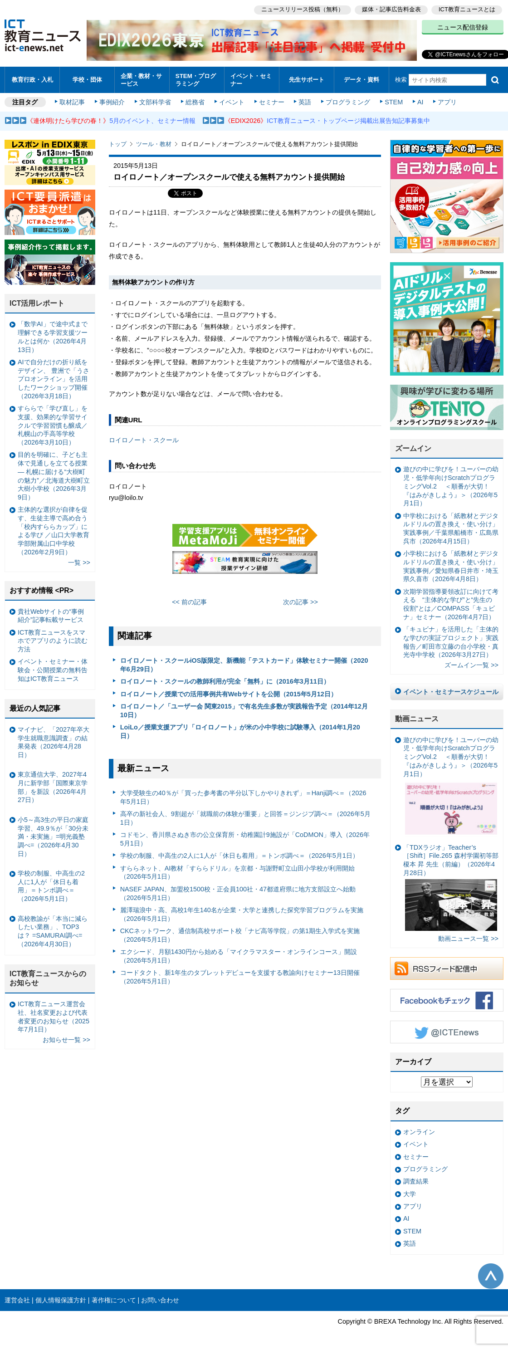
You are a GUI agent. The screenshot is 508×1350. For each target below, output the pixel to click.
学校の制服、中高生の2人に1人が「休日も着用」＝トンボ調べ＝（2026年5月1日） (239, 854)
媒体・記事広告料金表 (390, 9)
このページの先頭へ (490, 1274)
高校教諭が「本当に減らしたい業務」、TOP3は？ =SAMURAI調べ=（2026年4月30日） (53, 930)
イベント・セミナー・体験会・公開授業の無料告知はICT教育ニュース (53, 669)
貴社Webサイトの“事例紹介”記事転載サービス (51, 614)
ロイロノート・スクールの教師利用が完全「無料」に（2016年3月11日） (225, 680)
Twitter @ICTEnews (446, 1030)
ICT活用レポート (37, 302)
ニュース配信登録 (462, 27)
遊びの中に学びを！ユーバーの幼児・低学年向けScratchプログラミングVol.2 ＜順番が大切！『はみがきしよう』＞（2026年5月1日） (450, 485)
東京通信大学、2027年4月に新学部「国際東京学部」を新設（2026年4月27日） (53, 785)
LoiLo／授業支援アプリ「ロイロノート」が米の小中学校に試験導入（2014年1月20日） (240, 730)
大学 (409, 1192)
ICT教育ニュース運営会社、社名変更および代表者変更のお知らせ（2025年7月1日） (53, 1015)
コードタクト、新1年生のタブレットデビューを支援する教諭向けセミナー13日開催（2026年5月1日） (240, 975)
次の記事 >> (300, 600)
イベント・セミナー (251, 79)
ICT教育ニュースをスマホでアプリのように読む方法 (53, 639)
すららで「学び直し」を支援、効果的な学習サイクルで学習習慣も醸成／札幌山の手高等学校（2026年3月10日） (53, 424)
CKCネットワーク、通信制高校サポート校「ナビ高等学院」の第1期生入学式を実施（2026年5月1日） (240, 934)
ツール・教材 (153, 142)
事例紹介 (112, 100)
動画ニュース (417, 717)
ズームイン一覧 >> (471, 664)
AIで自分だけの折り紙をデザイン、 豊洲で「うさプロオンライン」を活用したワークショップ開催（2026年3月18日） (53, 377)
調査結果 (416, 1180)
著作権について (114, 1298)
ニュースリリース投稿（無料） (302, 9)
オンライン (419, 1130)
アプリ (446, 100)
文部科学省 (155, 100)
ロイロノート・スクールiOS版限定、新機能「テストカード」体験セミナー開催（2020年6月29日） (244, 663)
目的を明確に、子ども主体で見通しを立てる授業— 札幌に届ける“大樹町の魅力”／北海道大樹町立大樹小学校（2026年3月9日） (54, 475)
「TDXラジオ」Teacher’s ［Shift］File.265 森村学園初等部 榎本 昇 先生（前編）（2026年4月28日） (450, 885)
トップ (118, 142)
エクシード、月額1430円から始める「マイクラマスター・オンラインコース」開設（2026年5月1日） (238, 955)
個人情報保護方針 (60, 1298)
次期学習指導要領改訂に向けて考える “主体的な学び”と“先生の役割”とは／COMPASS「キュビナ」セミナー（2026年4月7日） (450, 603)
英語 (304, 100)
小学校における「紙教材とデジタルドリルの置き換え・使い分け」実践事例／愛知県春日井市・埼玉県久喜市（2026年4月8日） (450, 564)
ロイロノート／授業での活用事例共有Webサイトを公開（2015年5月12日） (228, 692)
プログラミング (347, 100)
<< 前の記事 (189, 600)
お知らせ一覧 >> (66, 1038)
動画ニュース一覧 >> (468, 937)
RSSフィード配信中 (446, 967)
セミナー (271, 100)
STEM (393, 100)
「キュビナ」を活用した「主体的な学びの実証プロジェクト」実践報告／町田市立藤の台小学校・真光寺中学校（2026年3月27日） (450, 640)
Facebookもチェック (446, 999)
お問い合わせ (160, 1298)
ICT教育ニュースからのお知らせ (48, 977)
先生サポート (306, 79)
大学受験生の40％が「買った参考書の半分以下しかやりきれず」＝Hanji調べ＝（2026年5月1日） (243, 796)
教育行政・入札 (32, 79)
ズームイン (413, 447)
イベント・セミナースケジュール (450, 690)
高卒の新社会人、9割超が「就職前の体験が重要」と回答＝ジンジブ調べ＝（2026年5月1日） (245, 817)
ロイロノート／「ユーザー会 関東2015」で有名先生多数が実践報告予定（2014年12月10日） (244, 709)
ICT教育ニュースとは (467, 9)
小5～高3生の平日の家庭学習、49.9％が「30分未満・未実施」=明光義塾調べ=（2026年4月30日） (53, 835)
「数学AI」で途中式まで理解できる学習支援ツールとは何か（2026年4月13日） (53, 335)
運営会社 (17, 1298)
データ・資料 (361, 79)
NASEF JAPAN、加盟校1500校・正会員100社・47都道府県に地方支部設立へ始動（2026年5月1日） (238, 892)
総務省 (195, 100)
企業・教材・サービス (141, 79)
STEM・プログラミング (196, 79)
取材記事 (72, 100)
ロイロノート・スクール (144, 438)
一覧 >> (79, 561)
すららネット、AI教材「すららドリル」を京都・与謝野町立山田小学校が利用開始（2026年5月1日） (237, 871)
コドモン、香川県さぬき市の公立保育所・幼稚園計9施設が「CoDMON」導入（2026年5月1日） (245, 838)
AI (419, 100)
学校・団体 (87, 79)
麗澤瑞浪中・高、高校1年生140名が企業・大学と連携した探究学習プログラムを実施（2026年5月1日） (241, 913)
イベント (231, 100)
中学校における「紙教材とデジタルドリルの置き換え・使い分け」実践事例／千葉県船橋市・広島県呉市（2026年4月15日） (450, 527)
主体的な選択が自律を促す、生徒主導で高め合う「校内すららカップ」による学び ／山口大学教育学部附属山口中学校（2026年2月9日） (53, 529)
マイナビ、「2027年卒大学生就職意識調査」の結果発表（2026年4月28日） (53, 740)
